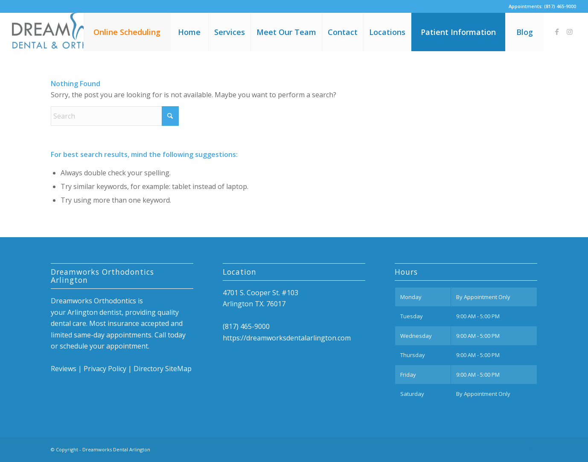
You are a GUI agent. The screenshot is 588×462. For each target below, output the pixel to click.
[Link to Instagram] (569, 31)
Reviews (63, 368)
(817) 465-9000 (560, 6)
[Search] (115, 116)
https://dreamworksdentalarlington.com (287, 338)
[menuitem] (127, 32)
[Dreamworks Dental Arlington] (76, 32)
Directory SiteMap (163, 368)
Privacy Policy (105, 368)
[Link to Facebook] (556, 31)
